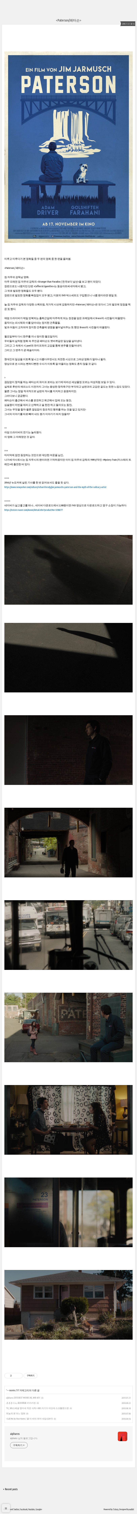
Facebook (23, 1509)
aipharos (15, 1433)
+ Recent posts (10, 1489)
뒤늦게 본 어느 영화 (15, 1413)
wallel (131, 1509)
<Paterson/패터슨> (68, 20)
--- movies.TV (13, 1390)
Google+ (39, 1509)
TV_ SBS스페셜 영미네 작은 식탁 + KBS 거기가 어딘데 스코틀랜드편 (37, 1408)
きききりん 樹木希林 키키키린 (21, 1403)
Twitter (16, 1509)
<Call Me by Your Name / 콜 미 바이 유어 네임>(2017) (29, 1418)
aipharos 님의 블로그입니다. (24, 1438)
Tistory (115, 1509)
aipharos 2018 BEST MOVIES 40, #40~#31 (23, 1397)
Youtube (31, 1509)
